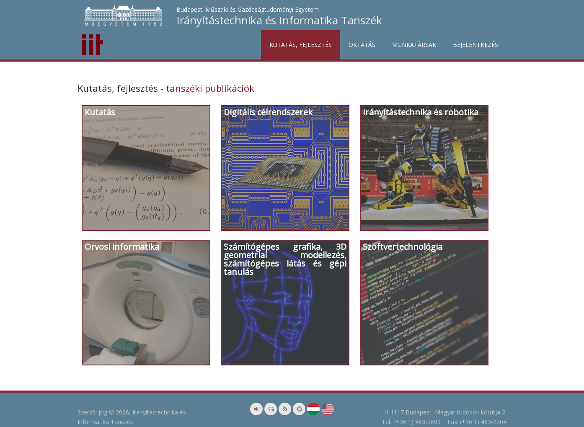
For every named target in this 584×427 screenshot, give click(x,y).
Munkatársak (414, 45)
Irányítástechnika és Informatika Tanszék (279, 20)
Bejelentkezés (475, 45)
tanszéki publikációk (210, 88)
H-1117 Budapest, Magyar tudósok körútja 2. (445, 412)
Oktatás (362, 45)
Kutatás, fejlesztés (300, 45)
